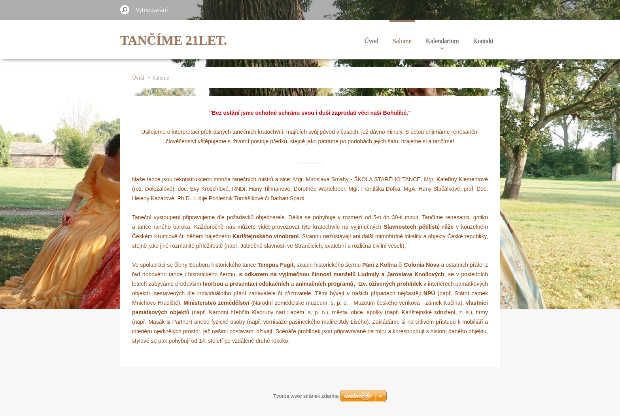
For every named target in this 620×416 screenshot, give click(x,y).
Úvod (371, 41)
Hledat (125, 9)
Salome (402, 41)
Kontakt (483, 41)
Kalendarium (442, 43)
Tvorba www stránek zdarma (305, 396)
